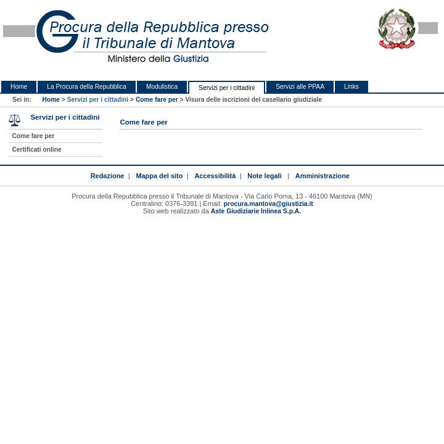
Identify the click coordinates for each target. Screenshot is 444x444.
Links (351, 86)
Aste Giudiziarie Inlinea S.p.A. (256, 211)
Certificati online (36, 149)
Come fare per (157, 99)
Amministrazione (322, 175)
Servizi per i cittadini (227, 87)
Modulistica (162, 86)
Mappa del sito (159, 175)
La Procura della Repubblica (86, 86)
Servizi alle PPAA (300, 86)
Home (18, 86)
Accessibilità (215, 175)
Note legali (264, 175)
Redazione (108, 175)
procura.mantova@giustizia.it (268, 203)
